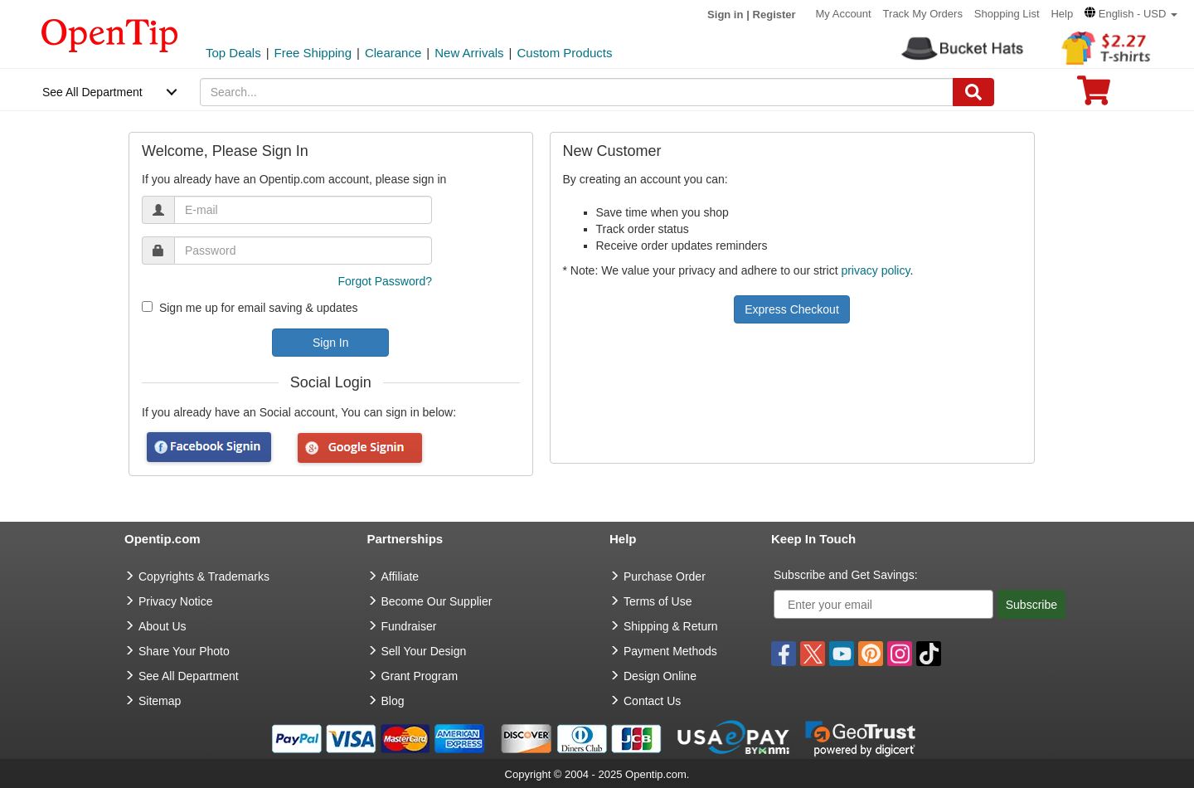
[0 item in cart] (1093, 96)
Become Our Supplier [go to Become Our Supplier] (437, 601)
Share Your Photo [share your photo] (184, 651)
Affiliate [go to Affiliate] (400, 576)
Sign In (331, 342)
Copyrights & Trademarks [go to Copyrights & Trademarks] (203, 576)
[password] (303, 250)
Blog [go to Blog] (393, 701)
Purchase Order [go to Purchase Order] (665, 576)
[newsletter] (147, 306)
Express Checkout (792, 309)
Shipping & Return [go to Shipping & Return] (671, 626)
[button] (1131, 13)
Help (1062, 13)
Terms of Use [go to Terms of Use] (658, 601)
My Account (843, 13)
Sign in (725, 14)
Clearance (393, 53)
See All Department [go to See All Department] (188, 676)
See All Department (92, 92)
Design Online (660, 676)
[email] (303, 210)
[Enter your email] (883, 604)
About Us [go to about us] (162, 626)
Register (774, 14)
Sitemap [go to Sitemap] (159, 701)
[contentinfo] (109, 34)
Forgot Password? (384, 281)
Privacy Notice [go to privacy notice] (175, 601)
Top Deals (233, 53)
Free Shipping (313, 53)
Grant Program (420, 676)
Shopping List (1007, 13)
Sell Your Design (424, 651)
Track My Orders (923, 13)
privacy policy (875, 270)
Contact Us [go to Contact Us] (652, 701)
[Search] (973, 92)
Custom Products (564, 53)
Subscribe (1031, 604)
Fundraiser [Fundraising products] (409, 626)
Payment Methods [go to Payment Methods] (670, 651)
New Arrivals (468, 53)
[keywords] (577, 92)
